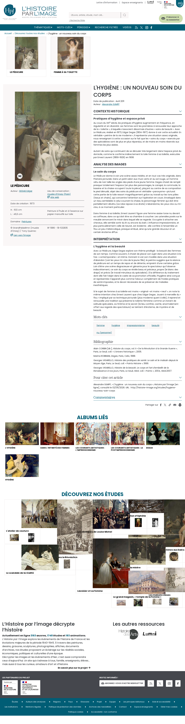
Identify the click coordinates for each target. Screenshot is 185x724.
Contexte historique (111, 112)
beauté (155, 326)
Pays (70, 710)
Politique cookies (75, 720)
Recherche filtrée (106, 27)
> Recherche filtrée (77, 20)
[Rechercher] (95, 15)
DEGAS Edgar (25, 191)
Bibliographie (103, 342)
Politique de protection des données (65, 715)
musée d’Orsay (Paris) (59, 194)
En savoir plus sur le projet (73, 676)
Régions (57, 710)
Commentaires (104, 398)
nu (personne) (104, 333)
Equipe (112, 710)
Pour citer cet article (108, 378)
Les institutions (11, 715)
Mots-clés (64, 27)
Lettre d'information (106, 2)
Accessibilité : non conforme (104, 720)
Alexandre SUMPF (111, 105)
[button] (26, 57)
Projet (99, 710)
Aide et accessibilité (161, 710)
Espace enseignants (132, 2)
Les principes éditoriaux (133, 710)
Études (15, 710)
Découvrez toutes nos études (30, 33)
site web (54, 198)
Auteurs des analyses (35, 710)
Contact (123, 715)
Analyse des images (109, 165)
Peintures (26, 222)
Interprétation (106, 240)
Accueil (8, 33)
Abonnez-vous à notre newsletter (122, 691)
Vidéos (127, 27)
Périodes (82, 27)
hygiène (116, 326)
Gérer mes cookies (169, 715)
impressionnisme (136, 326)
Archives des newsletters (100, 715)
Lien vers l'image (22, 236)
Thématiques (42, 27)
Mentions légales (33, 715)
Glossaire (84, 710)
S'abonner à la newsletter (168, 17)
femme (101, 326)
